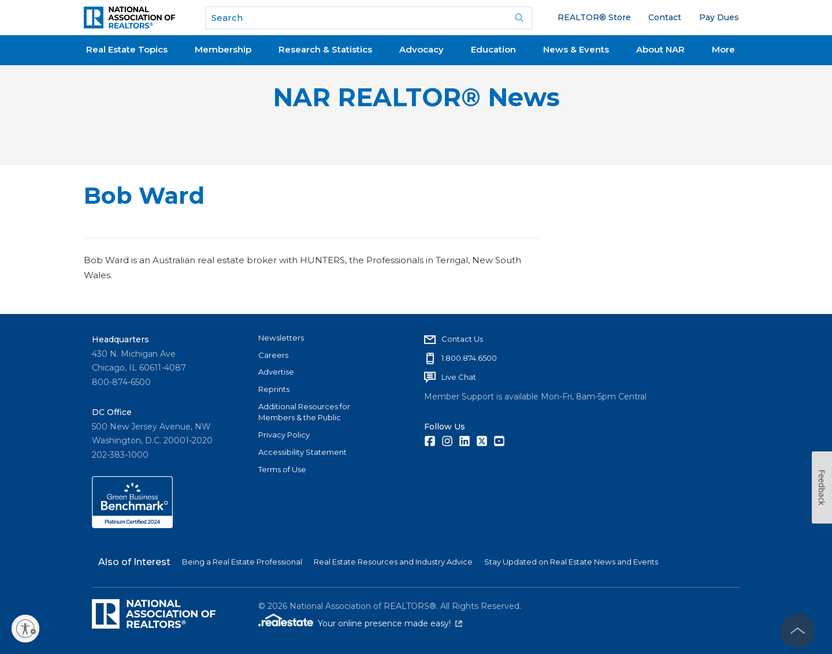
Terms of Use (282, 469)
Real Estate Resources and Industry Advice (393, 561)
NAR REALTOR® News (416, 97)
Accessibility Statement (302, 452)
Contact (664, 17)
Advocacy (421, 49)
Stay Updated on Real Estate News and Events (571, 561)
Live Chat (458, 377)
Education (493, 49)
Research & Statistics (325, 49)
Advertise (276, 371)
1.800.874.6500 (469, 357)
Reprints (273, 389)
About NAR (660, 49)
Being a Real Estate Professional (242, 561)
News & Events (576, 49)
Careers (273, 355)
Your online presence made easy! (390, 623)
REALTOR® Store (594, 17)
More (723, 49)
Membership (223, 49)
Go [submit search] (519, 17)
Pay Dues (719, 17)
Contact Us (462, 338)
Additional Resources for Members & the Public (304, 412)
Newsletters (281, 337)
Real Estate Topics (127, 49)
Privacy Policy (284, 434)
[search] (368, 17)
